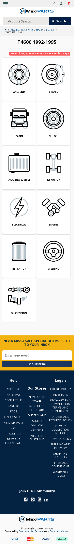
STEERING (53, 268)
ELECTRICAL (19, 224)
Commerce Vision (59, 531)
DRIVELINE (53, 180)
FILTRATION (19, 268)
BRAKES (53, 92)
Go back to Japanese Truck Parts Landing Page (39, 53)
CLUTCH (53, 136)
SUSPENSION (19, 313)
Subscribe (39, 364)
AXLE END (19, 92)
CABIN (19, 136)
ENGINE (53, 224)
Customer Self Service (31, 531)
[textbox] (26, 21)
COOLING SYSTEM (19, 180)
